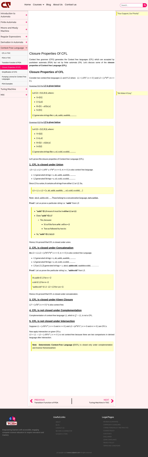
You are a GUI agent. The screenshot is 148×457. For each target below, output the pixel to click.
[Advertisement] (14, 114)
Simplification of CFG (9, 72)
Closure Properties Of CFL (11, 67)
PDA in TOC (6, 58)
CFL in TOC (6, 53)
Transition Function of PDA (11, 62)
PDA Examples (7, 84)
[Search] (145, 5)
